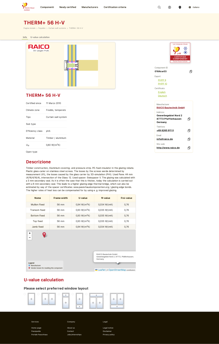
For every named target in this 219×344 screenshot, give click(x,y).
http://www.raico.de (168, 147)
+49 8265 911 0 (165, 130)
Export (158, 76)
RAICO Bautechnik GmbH (171, 107)
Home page (36, 328)
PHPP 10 (161, 84)
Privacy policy (109, 335)
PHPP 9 (160, 80)
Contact (70, 331)
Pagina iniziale (29, 28)
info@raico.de (165, 139)
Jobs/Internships (74, 335)
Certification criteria (115, 7)
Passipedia (36, 331)
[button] (44, 235)
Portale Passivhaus (39, 335)
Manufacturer (163, 104)
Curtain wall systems (57, 28)
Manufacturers (90, 7)
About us (71, 328)
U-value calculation (40, 37)
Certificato (160, 88)
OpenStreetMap (117, 270)
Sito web (161, 144)
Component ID (161, 68)
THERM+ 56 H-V (76, 28)
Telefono (161, 127)
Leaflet (100, 270)
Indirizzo (160, 112)
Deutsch (161, 96)
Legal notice (108, 328)
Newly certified (67, 7)
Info (25, 37)
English (160, 92)
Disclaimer (107, 331)
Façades (42, 28)
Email (159, 135)
